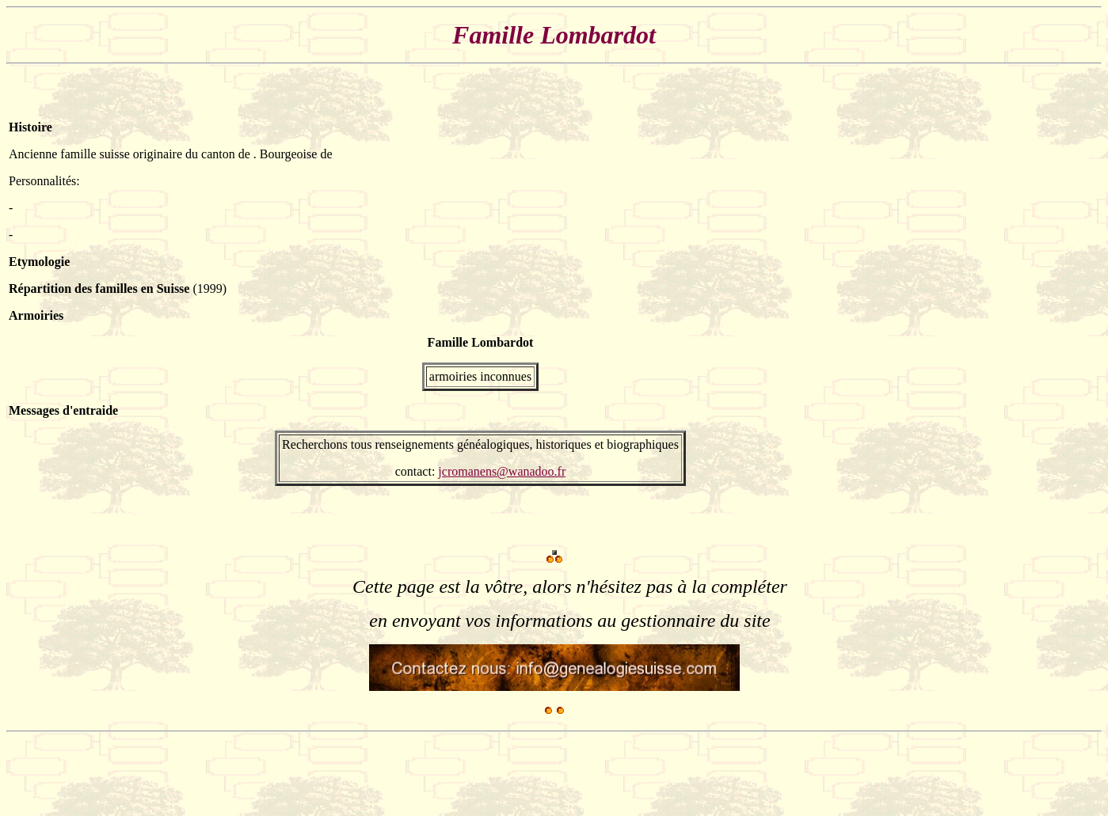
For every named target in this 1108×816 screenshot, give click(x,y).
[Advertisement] (1051, 310)
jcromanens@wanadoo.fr (501, 471)
